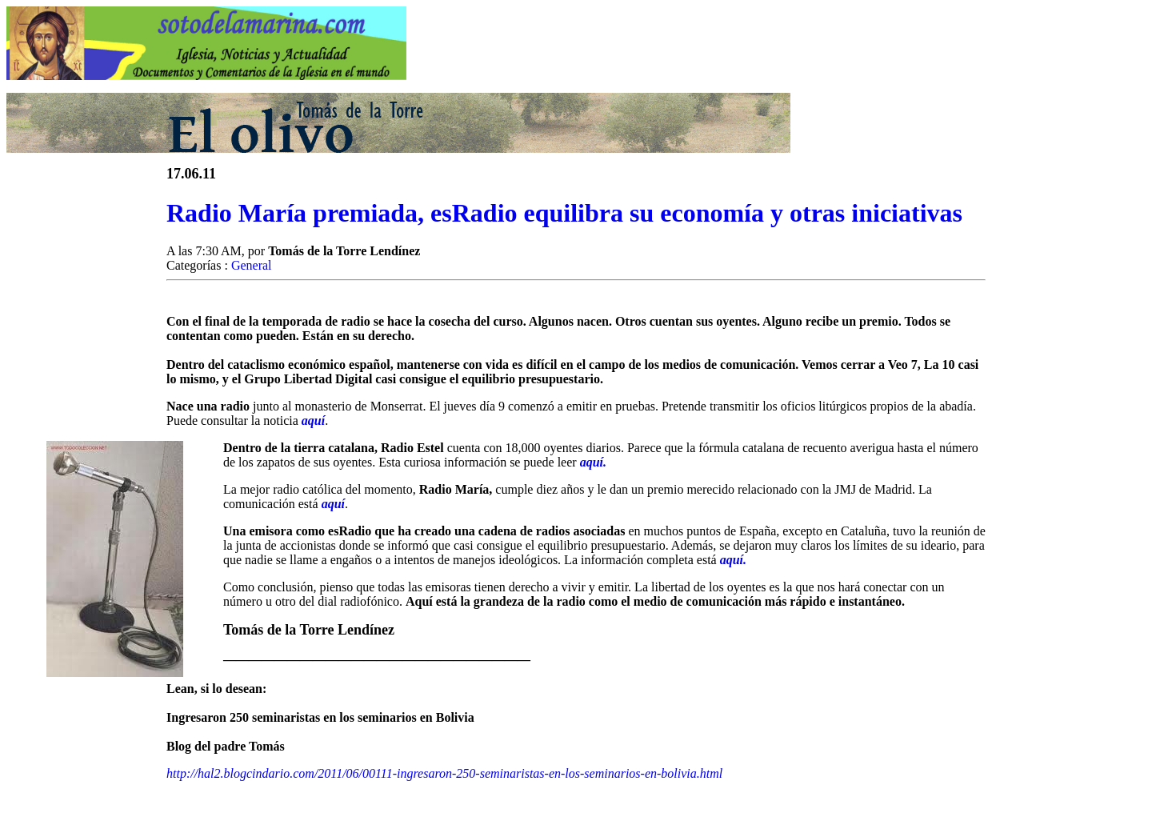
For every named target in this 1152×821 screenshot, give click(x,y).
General (251, 265)
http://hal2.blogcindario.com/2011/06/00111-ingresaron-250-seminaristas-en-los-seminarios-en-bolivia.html (444, 773)
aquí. (593, 462)
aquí (313, 420)
